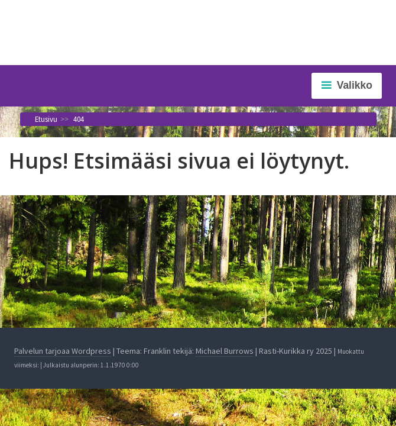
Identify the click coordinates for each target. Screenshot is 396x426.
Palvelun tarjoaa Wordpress (62, 351)
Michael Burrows (225, 351)
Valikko (354, 85)
